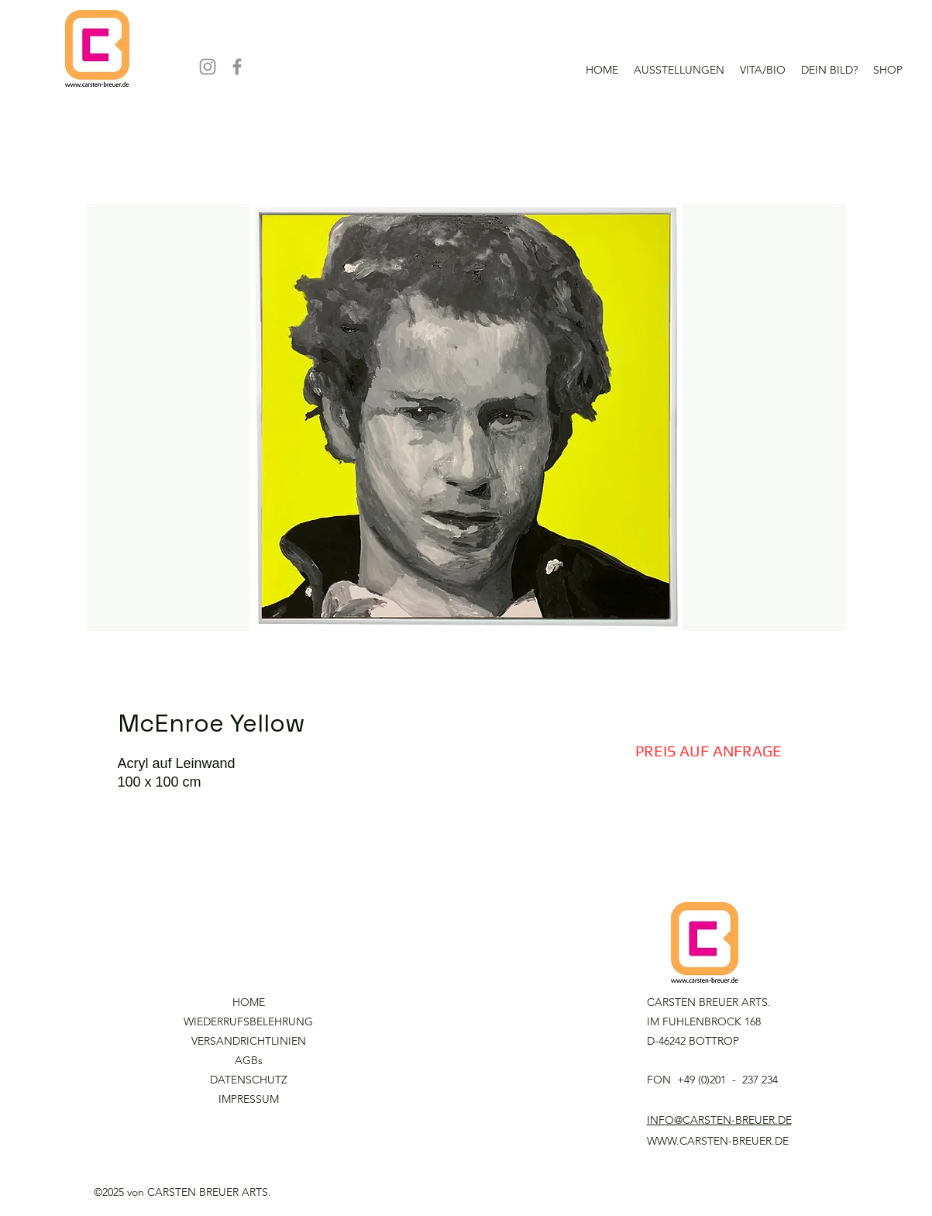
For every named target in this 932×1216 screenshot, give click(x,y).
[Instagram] (207, 67)
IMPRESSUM (248, 1099)
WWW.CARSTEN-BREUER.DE (718, 1141)
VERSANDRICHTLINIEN (248, 1041)
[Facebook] (237, 67)
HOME (248, 1002)
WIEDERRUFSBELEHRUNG (248, 1021)
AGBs (249, 1060)
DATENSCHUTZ (248, 1080)
